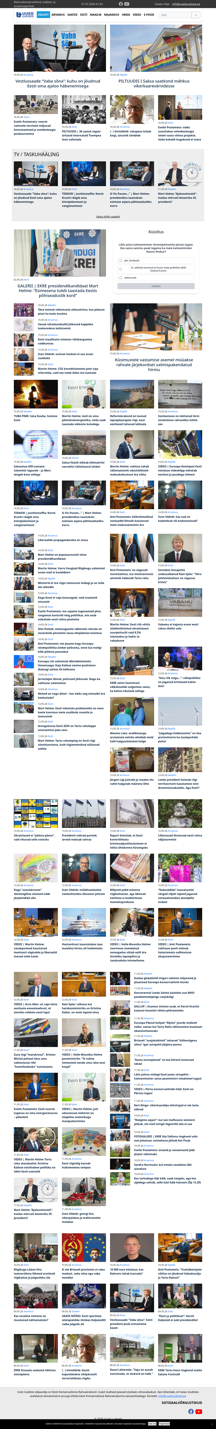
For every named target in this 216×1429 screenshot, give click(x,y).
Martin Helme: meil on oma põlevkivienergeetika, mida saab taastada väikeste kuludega (84, 420)
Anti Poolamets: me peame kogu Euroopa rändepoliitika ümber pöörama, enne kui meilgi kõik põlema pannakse (70, 648)
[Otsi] (175, 15)
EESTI (83, 15)
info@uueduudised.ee (186, 4)
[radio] (156, 261)
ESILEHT (43, 15)
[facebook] (121, 4)
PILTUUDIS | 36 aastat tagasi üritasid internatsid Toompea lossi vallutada (81, 135)
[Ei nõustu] (211, 1424)
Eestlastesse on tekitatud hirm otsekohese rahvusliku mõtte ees (178, 420)
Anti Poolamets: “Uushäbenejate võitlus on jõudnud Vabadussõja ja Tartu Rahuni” (180, 1273)
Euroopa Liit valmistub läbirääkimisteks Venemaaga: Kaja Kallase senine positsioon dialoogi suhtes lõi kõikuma (67, 665)
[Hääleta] (156, 286)
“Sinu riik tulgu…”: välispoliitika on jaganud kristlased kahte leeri (179, 682)
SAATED (73, 15)
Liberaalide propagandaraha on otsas (63, 540)
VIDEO (137, 15)
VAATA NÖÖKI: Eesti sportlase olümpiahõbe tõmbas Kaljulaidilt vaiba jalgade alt (84, 1320)
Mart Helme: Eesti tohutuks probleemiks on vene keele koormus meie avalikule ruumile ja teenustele (71, 712)
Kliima (75, 457)
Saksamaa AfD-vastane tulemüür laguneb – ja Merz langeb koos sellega (32, 470)
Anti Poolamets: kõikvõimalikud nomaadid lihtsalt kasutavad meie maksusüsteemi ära (131, 521)
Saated (75, 1311)
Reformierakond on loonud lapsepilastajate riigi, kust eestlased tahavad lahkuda (128, 420)
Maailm (172, 189)
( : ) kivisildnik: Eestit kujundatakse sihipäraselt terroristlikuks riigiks (79, 1374)
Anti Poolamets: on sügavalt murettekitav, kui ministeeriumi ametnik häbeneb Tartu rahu (131, 574)
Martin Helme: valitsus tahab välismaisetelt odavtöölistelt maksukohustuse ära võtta (129, 470)
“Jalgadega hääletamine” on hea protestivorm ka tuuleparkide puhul (179, 737)
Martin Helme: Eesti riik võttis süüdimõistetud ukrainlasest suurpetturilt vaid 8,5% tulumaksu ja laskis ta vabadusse (130, 632)
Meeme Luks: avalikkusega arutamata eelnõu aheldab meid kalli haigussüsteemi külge (131, 737)
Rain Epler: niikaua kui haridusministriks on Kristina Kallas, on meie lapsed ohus (81, 1008)
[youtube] (126, 4)
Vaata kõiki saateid (108, 216)
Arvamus (28, 74)
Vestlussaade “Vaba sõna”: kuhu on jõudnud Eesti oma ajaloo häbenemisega (35, 198)
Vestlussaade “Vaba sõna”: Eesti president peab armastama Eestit (131, 1324)
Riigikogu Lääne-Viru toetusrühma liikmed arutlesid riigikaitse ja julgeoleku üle (34, 1273)
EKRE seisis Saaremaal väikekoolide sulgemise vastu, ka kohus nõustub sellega (130, 687)
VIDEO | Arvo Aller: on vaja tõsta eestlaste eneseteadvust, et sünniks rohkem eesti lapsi (35, 1008)
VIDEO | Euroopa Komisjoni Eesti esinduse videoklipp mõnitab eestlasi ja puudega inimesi (180, 470)
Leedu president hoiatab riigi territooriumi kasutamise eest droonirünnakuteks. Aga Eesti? (178, 784)
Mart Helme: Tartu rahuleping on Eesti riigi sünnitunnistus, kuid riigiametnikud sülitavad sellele (69, 745)
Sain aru (152, 1423)
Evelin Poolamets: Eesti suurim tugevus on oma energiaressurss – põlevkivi (36, 1113)
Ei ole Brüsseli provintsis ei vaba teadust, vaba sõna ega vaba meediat (83, 1273)
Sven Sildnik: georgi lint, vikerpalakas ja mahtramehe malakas (81, 1218)
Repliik (123, 74)
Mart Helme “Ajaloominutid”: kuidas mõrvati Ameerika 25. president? (177, 198)
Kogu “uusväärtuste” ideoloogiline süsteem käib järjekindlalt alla (32, 894)
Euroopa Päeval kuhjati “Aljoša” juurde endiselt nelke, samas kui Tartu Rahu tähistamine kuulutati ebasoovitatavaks (168, 1027)
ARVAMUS (58, 15)
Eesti (74, 126)
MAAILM (95, 15)
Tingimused (164, 1423)
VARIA (126, 15)
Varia (26, 117)
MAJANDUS (111, 15)
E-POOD (149, 15)
